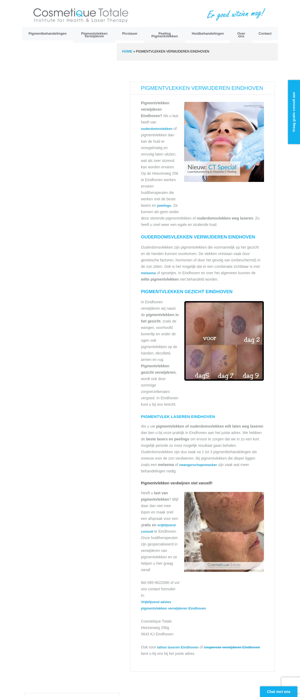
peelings (164, 206)
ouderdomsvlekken (157, 129)
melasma (148, 273)
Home (127, 51)
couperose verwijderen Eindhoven (232, 647)
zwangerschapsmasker (198, 465)
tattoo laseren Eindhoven (177, 647)
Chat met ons (279, 692)
